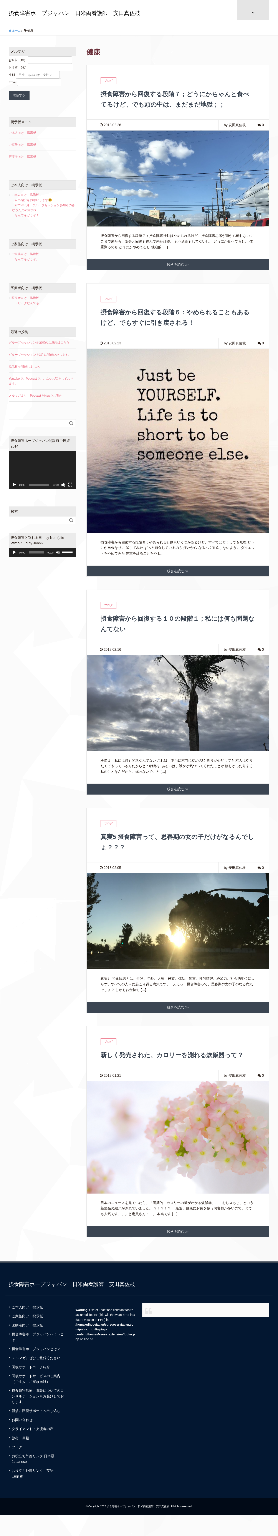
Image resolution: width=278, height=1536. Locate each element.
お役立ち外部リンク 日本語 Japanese (35, 1479)
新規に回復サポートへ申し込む (36, 1432)
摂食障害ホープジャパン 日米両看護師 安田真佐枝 (74, 13)
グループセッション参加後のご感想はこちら (39, 342)
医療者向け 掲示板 (22, 156)
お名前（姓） (18, 60)
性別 (12, 75)
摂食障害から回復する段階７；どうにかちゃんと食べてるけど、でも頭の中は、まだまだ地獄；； (175, 104)
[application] (42, 470)
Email (12, 82)
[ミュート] (63, 485)
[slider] (36, 552)
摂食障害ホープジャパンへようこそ (38, 1358)
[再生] (14, 485)
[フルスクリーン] (70, 485)
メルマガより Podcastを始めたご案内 (35, 395)
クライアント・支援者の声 (32, 1450)
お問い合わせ (22, 1441)
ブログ (17, 1468)
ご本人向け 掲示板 (22, 132)
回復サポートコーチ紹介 (31, 1388)
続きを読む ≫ (178, 275)
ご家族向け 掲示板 (22, 144)
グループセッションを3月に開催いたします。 (40, 354)
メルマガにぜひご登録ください (36, 1379)
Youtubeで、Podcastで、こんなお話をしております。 (41, 381)
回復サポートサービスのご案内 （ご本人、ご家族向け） (39, 1399)
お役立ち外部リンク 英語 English (34, 1494)
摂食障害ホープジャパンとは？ (36, 1370)
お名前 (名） (18, 67)
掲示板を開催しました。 (25, 366)
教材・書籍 (20, 1459)
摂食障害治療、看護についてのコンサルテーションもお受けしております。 (38, 1417)
